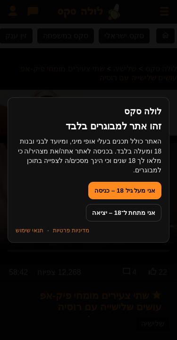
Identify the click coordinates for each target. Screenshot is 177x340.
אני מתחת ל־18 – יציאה (123, 212)
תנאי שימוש (29, 230)
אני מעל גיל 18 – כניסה (124, 190)
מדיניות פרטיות (71, 230)
